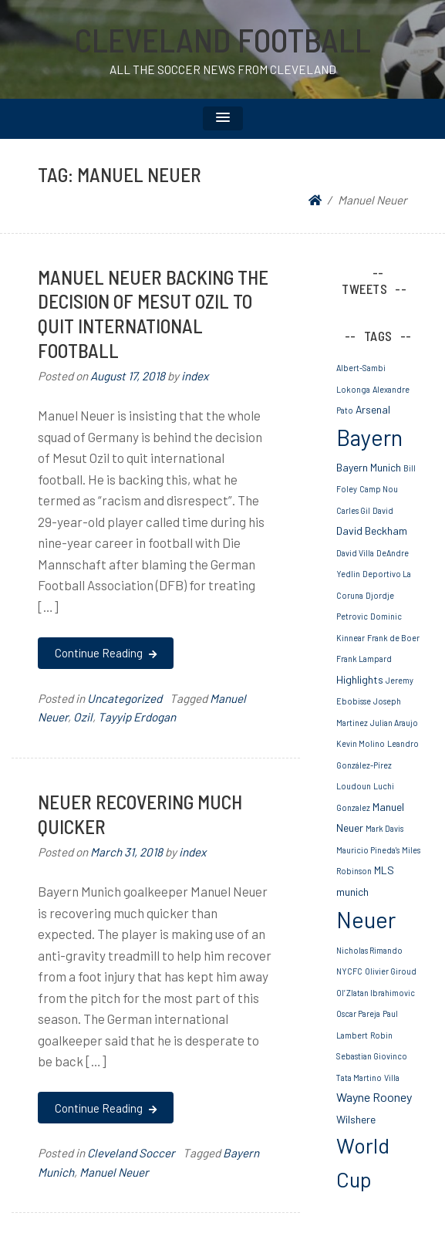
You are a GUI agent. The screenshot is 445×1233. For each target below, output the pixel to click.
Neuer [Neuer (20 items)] (366, 919)
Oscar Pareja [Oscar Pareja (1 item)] (358, 1013)
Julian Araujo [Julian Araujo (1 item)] (394, 723)
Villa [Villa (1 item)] (391, 1078)
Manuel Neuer (114, 1172)
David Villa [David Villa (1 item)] (355, 553)
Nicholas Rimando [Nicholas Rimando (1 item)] (369, 950)
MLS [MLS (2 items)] (384, 870)
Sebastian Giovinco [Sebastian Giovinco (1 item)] (371, 1056)
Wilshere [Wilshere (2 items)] (356, 1119)
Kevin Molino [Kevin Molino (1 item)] (360, 743)
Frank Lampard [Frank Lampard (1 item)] (364, 659)
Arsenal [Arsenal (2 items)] (373, 409)
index (194, 376)
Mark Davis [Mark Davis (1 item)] (384, 828)
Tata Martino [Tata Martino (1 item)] (359, 1078)
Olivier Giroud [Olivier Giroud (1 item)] (390, 971)
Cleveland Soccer (131, 1153)
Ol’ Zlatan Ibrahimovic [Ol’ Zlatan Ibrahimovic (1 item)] (375, 993)
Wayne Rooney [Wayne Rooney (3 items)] (374, 1096)
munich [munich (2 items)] (352, 891)
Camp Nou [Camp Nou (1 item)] (378, 489)
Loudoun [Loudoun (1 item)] (353, 786)
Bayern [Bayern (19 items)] (369, 437)
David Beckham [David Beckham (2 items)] (371, 530)
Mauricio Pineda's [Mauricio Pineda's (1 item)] (367, 850)
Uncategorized (124, 698)
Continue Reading (105, 653)
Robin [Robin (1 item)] (381, 1035)
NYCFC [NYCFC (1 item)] (349, 971)
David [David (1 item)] (383, 510)
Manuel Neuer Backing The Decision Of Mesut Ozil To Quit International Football (153, 314)
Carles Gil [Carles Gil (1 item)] (353, 510)
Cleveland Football (223, 39)
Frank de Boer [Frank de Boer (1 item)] (393, 638)
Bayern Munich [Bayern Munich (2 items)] (368, 467)
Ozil (83, 717)
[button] (223, 118)
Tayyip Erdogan (137, 717)
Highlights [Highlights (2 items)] (359, 679)
